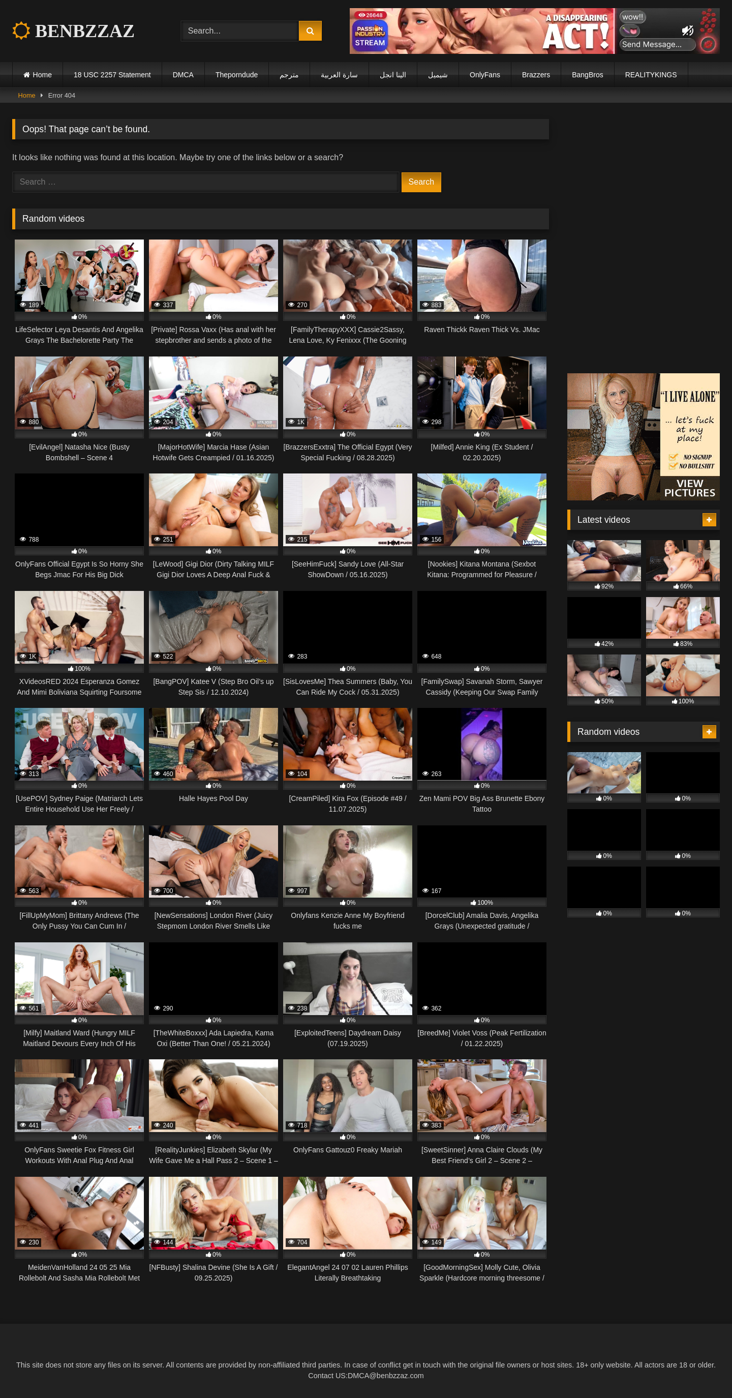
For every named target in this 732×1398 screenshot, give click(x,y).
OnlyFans (485, 75)
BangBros (587, 75)
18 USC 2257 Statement (112, 75)
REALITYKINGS (651, 75)
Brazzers (536, 75)
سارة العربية (339, 75)
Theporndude (237, 75)
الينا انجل (393, 75)
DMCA (183, 75)
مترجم (289, 75)
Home (42, 75)
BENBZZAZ (73, 31)
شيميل (438, 75)
